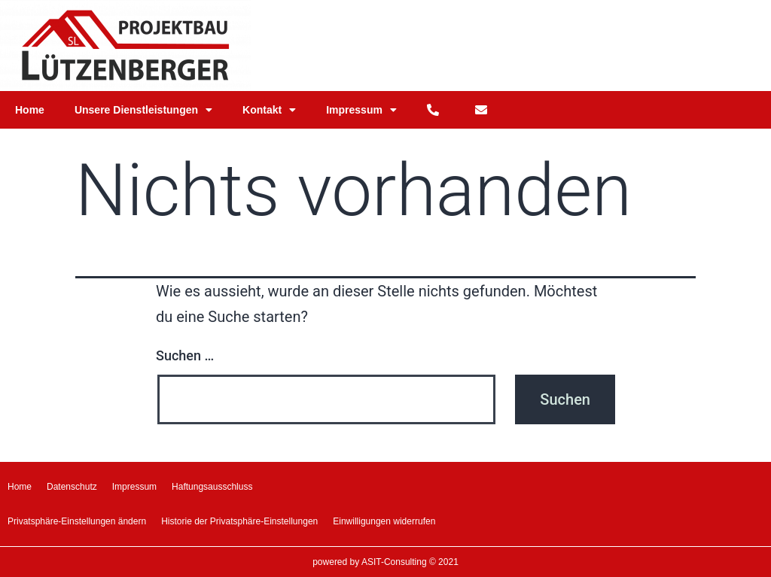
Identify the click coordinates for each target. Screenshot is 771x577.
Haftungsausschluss (212, 486)
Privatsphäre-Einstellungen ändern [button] (77, 521)
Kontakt (269, 110)
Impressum (361, 110)
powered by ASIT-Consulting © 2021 (385, 562)
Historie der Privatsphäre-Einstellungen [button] (239, 521)
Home (29, 110)
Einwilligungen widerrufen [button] (384, 521)
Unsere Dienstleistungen (143, 110)
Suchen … (185, 355)
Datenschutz (72, 486)
